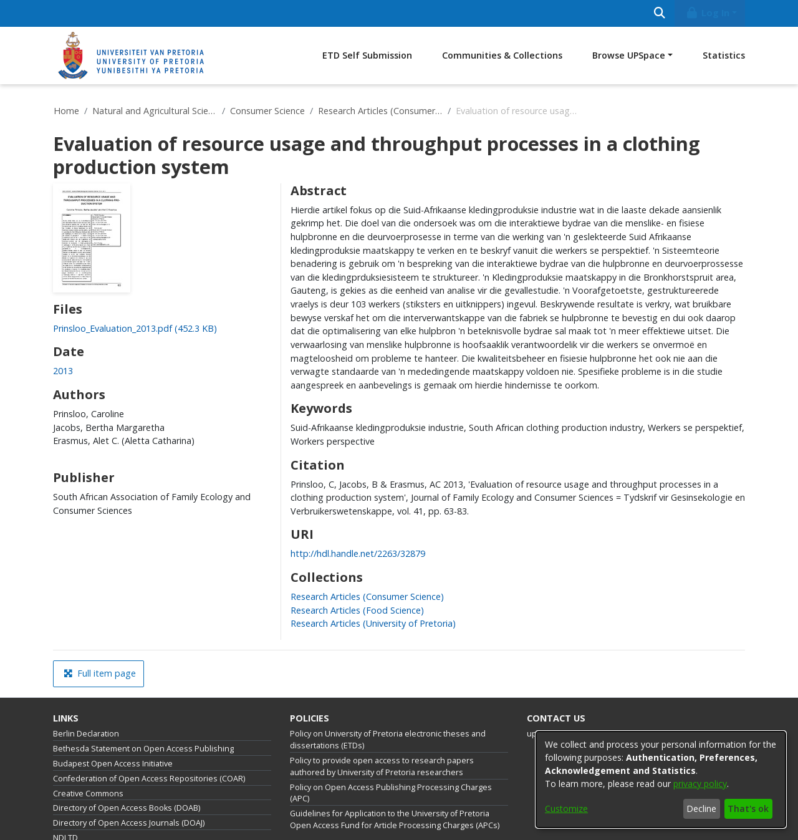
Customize (566, 808)
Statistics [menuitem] (724, 55)
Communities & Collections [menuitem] (502, 55)
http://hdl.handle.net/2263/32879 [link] (358, 553)
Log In (707, 13)
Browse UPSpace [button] (628, 55)
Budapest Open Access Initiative (113, 763)
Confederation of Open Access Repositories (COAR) (149, 778)
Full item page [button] (100, 673)
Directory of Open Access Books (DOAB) (126, 808)
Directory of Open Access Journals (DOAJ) (128, 823)
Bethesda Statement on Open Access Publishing (143, 748)
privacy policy (700, 783)
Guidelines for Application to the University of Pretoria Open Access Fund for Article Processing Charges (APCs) (394, 819)
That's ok (748, 808)
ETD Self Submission (367, 55)
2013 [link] (63, 371)
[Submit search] (659, 13)
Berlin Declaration (86, 733)
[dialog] (661, 779)
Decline (701, 808)
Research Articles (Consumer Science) (380, 111)
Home (66, 111)
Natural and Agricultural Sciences (154, 111)
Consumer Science (267, 111)
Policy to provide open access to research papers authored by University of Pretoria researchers (382, 766)
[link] (135, 328)
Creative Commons (88, 793)
